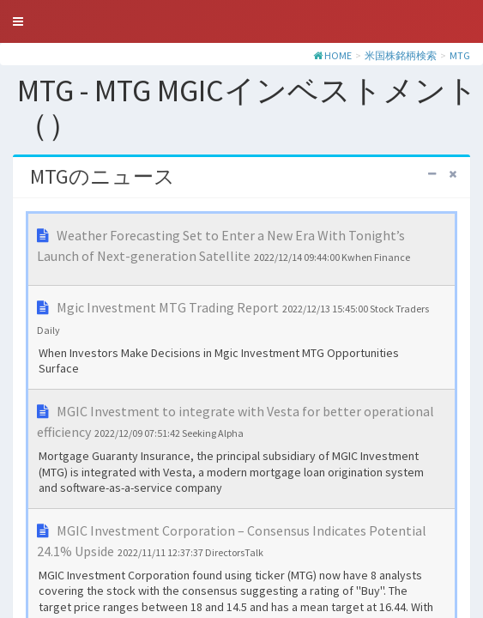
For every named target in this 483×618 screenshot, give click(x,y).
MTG (460, 55)
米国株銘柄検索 (401, 55)
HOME (338, 55)
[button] (18, 21)
